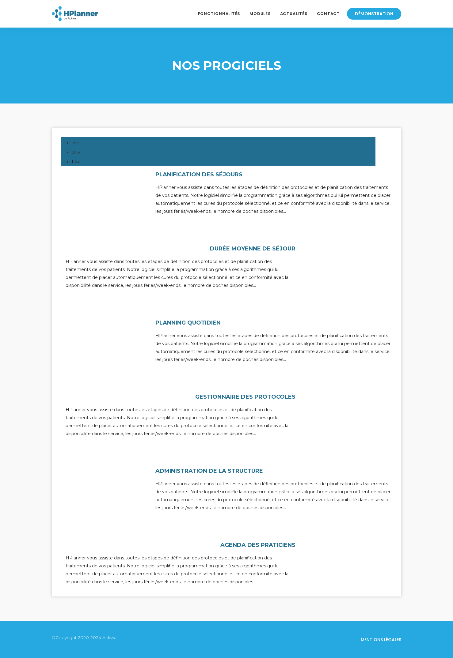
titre (76, 162)
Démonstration (374, 14)
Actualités (294, 14)
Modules (260, 14)
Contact (328, 14)
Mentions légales (381, 640)
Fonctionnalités (219, 14)
